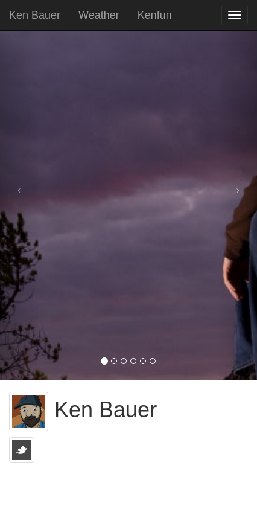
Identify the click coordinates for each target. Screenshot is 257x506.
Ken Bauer (34, 15)
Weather (98, 15)
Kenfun (155, 15)
